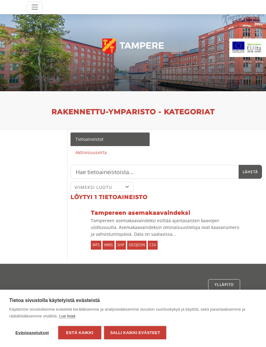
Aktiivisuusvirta (91, 152)
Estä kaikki (79, 332)
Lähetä (250, 171)
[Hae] (155, 172)
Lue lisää (67, 316)
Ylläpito (224, 284)
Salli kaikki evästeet (135, 332)
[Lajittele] (102, 187)
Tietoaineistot (89, 139)
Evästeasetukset (32, 332)
